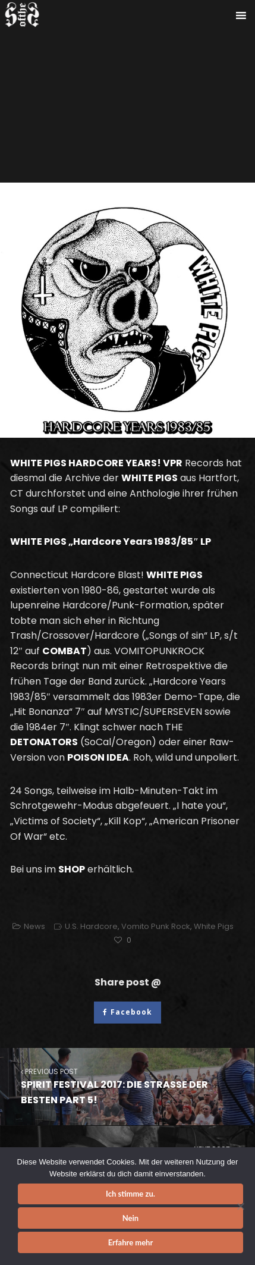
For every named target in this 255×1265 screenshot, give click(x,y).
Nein (130, 1218)
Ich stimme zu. (130, 1193)
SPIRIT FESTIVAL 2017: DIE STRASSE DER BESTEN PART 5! (127, 1086)
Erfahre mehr (130, 1242)
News (34, 926)
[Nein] (240, 1206)
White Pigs (214, 926)
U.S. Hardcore (91, 926)
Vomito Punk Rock (155, 926)
